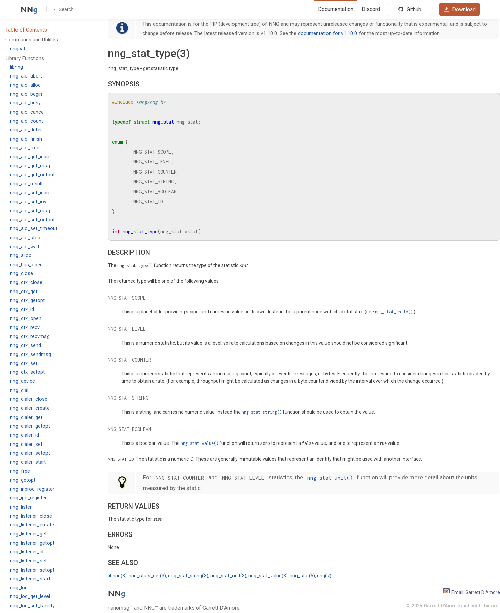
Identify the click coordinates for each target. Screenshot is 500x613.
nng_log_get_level (30, 597)
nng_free (20, 471)
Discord (371, 9)
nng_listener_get (28, 534)
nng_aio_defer (26, 130)
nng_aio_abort (26, 76)
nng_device (22, 381)
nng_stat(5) (302, 575)
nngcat (17, 49)
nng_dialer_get (26, 417)
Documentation (335, 9)
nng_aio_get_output (32, 175)
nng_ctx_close (26, 282)
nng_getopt (22, 480)
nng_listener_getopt (32, 543)
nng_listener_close (31, 516)
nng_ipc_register (28, 498)
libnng (16, 67)
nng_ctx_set (23, 363)
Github (409, 9)
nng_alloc (20, 255)
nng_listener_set (28, 561)
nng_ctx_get (23, 292)
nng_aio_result (26, 184)
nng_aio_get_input (30, 157)
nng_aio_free (24, 148)
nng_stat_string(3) (188, 575)
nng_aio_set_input (30, 193)
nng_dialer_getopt (30, 426)
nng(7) (324, 575)
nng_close (21, 273)
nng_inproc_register (32, 489)
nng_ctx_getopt (27, 300)
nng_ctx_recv (25, 327)
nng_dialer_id (24, 435)
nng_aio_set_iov (28, 202)
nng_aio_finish (26, 139)
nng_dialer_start (28, 462)
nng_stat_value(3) (268, 575)
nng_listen (21, 507)
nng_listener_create (32, 525)
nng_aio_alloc (25, 85)
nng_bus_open (26, 265)
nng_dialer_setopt (30, 453)
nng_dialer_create (30, 408)
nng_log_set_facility (32, 606)
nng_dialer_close (29, 399)
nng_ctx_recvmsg (30, 336)
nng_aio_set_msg (30, 211)
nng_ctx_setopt (27, 372)
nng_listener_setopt (32, 570)
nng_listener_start (30, 579)
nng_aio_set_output (32, 220)
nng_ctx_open (25, 318)
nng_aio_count (26, 121)
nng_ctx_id (22, 309)
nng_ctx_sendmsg (30, 354)
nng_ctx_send (25, 345)
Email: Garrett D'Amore (471, 592)
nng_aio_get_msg (30, 166)
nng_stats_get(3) (147, 575)
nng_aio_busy (25, 103)
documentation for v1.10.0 (327, 33)
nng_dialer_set (26, 444)
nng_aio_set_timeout (33, 229)
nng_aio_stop (25, 238)
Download (459, 9)
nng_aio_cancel (27, 112)
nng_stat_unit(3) (228, 575)
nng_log (19, 588)
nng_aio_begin (26, 94)
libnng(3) (117, 575)
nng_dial (19, 390)
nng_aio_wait (24, 247)
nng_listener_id (26, 552)
